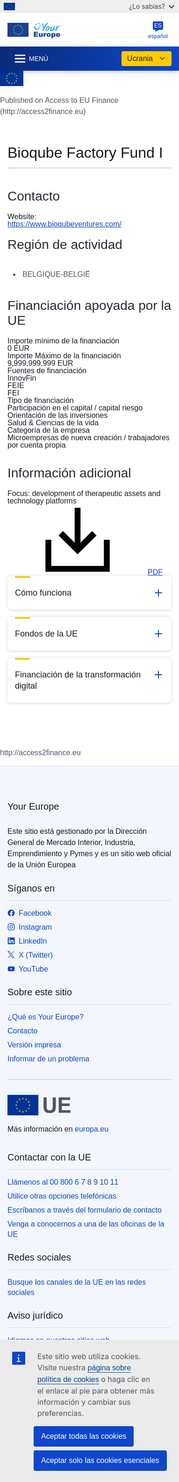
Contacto (22, 1031)
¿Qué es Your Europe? (45, 1017)
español (158, 30)
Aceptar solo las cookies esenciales (100, 1460)
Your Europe (33, 806)
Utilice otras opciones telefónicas (61, 1196)
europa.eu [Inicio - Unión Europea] (91, 1129)
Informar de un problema (48, 1059)
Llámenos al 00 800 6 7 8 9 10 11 (63, 1182)
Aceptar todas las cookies (83, 1436)
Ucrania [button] (146, 58)
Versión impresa (34, 1045)
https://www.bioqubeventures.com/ (64, 224)
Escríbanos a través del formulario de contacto (84, 1210)
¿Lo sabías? (151, 6)
